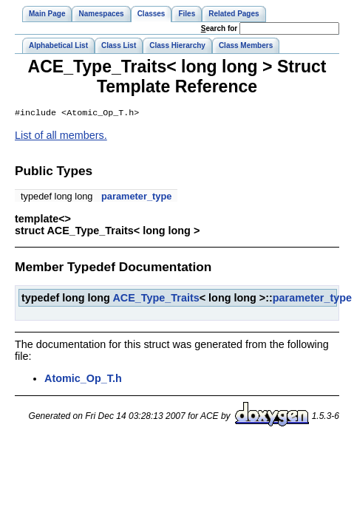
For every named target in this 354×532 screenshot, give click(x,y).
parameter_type (136, 197)
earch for (219, 28)
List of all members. (61, 137)
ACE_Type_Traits (155, 299)
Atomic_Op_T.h (83, 380)
